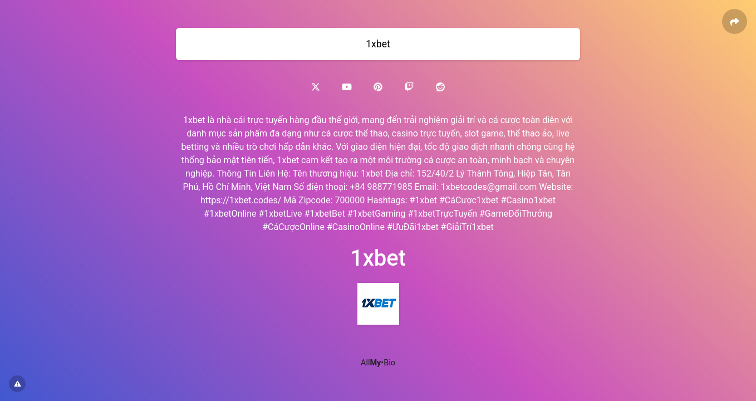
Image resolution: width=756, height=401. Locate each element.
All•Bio (378, 363)
